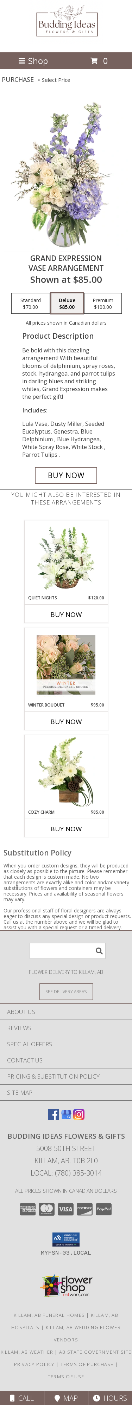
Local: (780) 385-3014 (66, 1173)
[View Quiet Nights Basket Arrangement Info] (66, 557)
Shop (33, 60)
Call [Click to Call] (22, 1398)
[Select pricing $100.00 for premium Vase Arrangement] (102, 303)
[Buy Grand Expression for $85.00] (66, 475)
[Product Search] (68, 951)
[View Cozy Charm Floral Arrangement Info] (66, 771)
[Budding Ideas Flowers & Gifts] (66, 42)
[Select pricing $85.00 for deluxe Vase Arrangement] (67, 303)
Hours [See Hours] (110, 1398)
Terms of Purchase (87, 1364)
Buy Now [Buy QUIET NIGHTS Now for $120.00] (66, 614)
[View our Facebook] (53, 1118)
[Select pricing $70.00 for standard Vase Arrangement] (31, 303)
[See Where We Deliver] (66, 991)
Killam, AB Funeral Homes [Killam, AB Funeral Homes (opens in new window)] (49, 1315)
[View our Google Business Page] (66, 1118)
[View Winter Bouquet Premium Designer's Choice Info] (66, 665)
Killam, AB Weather (27, 1352)
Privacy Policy (34, 1364)
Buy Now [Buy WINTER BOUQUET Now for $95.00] (66, 721)
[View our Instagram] (78, 1118)
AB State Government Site (95, 1352)
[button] (66, 1239)
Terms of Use (66, 1376)
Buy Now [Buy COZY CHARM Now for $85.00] (66, 828)
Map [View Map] (66, 1398)
